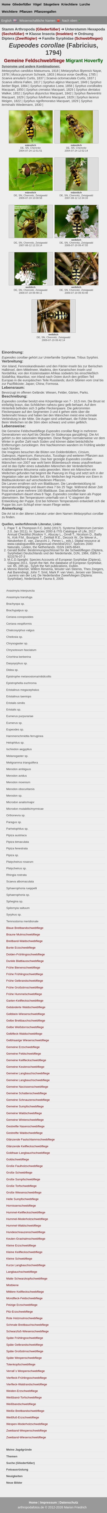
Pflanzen (25, 11)
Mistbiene (12, 1285)
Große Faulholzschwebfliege (24, 1166)
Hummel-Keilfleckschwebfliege (25, 1212)
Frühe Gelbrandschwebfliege (24, 980)
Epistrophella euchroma (21, 683)
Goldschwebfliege (17, 1159)
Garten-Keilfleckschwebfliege (24, 1000)
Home (6, 4)
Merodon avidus (16, 775)
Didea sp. (12, 670)
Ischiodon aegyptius (19, 749)
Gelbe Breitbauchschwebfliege (25, 1020)
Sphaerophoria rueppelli (21, 888)
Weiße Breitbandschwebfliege (25, 1410)
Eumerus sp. (14, 723)
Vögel (37, 4)
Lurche (85, 4)
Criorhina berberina (18, 656)
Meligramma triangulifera (22, 762)
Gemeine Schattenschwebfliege (26, 1093)
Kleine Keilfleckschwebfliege (24, 1252)
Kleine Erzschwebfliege (21, 1245)
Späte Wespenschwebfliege (24, 1357)
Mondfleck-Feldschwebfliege (24, 1298)
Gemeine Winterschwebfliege (25, 1119)
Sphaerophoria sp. (18, 894)
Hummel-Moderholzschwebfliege (27, 1219)
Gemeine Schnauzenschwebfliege (28, 1099)
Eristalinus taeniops (18, 696)
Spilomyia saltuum (18, 908)
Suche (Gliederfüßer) (20, 1463)
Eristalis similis (15, 703)
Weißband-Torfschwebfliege (24, 1397)
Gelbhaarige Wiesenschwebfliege (27, 1040)
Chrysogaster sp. (17, 643)
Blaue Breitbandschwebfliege (24, 928)
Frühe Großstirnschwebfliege (24, 987)
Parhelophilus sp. (17, 828)
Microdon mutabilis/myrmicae (25, 808)
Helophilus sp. (15, 742)
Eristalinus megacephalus (22, 689)
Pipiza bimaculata (17, 841)
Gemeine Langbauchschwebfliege (28, 1073)
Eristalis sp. (13, 709)
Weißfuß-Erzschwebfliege (22, 1417)
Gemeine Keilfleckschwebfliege (26, 1060)
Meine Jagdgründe (19, 1449)
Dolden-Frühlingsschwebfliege (25, 954)
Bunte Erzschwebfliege (21, 947)
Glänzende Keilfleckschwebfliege (27, 1146)
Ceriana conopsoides (19, 617)
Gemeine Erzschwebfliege (23, 1047)
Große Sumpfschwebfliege (23, 1179)
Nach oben (71, 20)
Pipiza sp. (12, 855)
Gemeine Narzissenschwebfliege (27, 1086)
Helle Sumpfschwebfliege (22, 1199)
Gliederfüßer (21, 4)
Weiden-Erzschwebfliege (22, 1391)
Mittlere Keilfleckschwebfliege (25, 1291)
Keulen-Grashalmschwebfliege (25, 1238)
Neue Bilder (14, 1482)
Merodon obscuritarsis (20, 789)
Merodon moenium (18, 782)
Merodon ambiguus (18, 769)
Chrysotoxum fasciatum (21, 650)
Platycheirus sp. (16, 868)
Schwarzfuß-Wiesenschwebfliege (27, 1331)
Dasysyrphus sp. (17, 663)
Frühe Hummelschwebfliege (24, 994)
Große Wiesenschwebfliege (23, 1192)
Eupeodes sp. (15, 729)
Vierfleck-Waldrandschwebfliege (26, 1384)
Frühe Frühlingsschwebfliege (24, 974)
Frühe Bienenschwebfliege (23, 967)
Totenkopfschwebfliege (21, 1364)
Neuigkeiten (14, 1476)
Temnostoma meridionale (22, 921)
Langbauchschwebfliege (21, 1271)
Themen (11, 1456)
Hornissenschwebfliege (21, 1205)
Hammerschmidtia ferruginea (24, 736)
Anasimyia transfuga (19, 597)
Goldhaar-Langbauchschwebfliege (28, 1152)
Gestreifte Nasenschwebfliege (25, 1126)
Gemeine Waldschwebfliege (24, 1113)
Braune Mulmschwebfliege (23, 934)
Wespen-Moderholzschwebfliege (27, 1424)
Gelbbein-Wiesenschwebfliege (25, 1014)
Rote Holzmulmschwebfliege (24, 1318)
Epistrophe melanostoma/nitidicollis (28, 676)
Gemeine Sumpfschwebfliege (25, 1106)
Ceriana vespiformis (19, 623)
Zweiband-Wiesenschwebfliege (26, 1437)
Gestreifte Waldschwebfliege (24, 1133)
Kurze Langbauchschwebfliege (26, 1265)
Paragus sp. (14, 822)
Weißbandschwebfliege (21, 1404)
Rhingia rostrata (16, 875)
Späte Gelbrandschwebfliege (24, 1344)
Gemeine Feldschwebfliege (23, 1053)
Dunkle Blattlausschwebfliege (25, 961)
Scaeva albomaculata (20, 881)
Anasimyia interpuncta (20, 590)
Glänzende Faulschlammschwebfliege (30, 1139)
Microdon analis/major (20, 802)
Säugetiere (51, 4)
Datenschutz (68, 1502)
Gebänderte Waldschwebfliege (25, 1007)
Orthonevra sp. (15, 815)
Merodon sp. (14, 795)
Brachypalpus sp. (17, 610)
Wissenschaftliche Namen (39, 20)
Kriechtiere (69, 4)
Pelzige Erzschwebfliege (21, 1304)
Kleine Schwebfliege (19, 1258)
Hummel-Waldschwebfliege (23, 1225)
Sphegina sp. (14, 901)
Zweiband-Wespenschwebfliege (26, 1430)
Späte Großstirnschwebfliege (24, 1351)
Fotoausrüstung (17, 1469)
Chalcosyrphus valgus (20, 630)
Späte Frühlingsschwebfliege (24, 1338)
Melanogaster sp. (17, 756)
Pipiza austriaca (16, 835)
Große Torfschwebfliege (21, 1186)
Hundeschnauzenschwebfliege (25, 1232)
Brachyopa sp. (15, 603)
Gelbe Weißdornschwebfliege (25, 1027)
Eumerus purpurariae (19, 716)
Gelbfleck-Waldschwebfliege (24, 1033)
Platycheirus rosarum (19, 861)
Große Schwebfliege (19, 1172)
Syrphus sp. (14, 914)
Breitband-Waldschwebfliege (24, 941)
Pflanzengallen (45, 11)
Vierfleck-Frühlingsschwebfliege (26, 1377)
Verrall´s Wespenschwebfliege (25, 1371)
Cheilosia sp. (14, 636)
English (9, 20)
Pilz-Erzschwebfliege (19, 1311)
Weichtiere (10, 11)
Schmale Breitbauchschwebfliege (27, 1324)
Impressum (48, 1502)
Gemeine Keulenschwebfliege (25, 1066)
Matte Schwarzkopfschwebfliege (27, 1278)
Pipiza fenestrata (17, 848)
